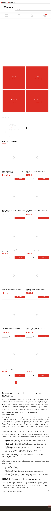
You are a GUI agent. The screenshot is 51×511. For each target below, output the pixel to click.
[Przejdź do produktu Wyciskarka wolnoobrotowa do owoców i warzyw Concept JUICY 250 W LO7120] (14, 125)
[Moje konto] (31, 15)
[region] (25, 41)
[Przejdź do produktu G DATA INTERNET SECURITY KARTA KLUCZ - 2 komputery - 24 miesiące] (37, 315)
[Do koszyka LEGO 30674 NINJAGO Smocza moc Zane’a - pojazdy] (43, 179)
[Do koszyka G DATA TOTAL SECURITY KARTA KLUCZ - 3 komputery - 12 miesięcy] (20, 375)
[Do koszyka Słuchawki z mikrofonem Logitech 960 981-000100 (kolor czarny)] (20, 257)
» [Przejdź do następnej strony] (38, 382)
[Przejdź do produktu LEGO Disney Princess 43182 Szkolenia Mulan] (13, 315)
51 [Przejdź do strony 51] (34, 382)
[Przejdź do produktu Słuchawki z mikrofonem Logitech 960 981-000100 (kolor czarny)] (13, 236)
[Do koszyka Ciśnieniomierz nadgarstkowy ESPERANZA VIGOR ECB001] (43, 257)
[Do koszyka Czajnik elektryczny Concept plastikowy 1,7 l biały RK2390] (43, 218)
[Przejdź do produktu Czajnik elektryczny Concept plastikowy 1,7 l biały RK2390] (37, 196)
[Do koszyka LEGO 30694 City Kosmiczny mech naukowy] (20, 297)
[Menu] (6, 15)
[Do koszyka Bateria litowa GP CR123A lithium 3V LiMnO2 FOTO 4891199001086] (20, 218)
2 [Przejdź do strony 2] (19, 382)
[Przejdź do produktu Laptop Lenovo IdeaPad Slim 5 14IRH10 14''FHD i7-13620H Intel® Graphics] (13, 157)
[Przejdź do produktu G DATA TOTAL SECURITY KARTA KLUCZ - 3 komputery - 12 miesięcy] (13, 354)
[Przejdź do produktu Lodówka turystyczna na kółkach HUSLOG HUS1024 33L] (37, 275)
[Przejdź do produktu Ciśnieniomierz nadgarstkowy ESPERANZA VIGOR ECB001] (37, 236)
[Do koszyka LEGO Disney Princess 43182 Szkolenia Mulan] (20, 336)
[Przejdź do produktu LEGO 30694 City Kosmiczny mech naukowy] (13, 275)
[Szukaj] (19, 15)
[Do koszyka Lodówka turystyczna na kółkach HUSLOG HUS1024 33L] (43, 297)
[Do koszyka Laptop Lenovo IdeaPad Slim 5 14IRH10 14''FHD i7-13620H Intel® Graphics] (20, 179)
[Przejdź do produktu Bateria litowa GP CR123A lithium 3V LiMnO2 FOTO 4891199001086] (13, 196)
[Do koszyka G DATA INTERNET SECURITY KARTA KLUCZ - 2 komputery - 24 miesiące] (43, 336)
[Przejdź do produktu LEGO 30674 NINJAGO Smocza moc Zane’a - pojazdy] (37, 157)
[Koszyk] (44, 15)
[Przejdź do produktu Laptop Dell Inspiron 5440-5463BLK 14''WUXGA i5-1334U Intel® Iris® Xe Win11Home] (37, 354)
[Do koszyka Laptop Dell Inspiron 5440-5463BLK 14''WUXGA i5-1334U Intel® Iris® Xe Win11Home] (43, 375)
